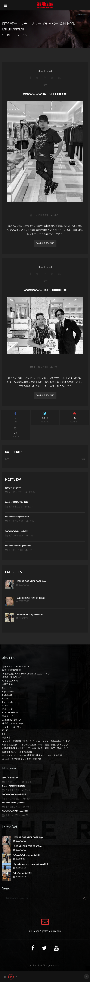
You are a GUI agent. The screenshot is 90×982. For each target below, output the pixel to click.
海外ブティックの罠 (13, 487)
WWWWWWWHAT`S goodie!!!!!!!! (18, 545)
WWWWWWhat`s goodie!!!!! (45, 290)
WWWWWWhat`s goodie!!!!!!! (45, 94)
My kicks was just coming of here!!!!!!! (30, 864)
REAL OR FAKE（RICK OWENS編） (31, 581)
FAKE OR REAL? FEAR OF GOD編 (30, 598)
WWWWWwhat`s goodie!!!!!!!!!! (17, 516)
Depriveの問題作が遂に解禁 (16, 502)
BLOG (10, 35)
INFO (45, 85)
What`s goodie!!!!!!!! (22, 873)
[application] (45, 976)
